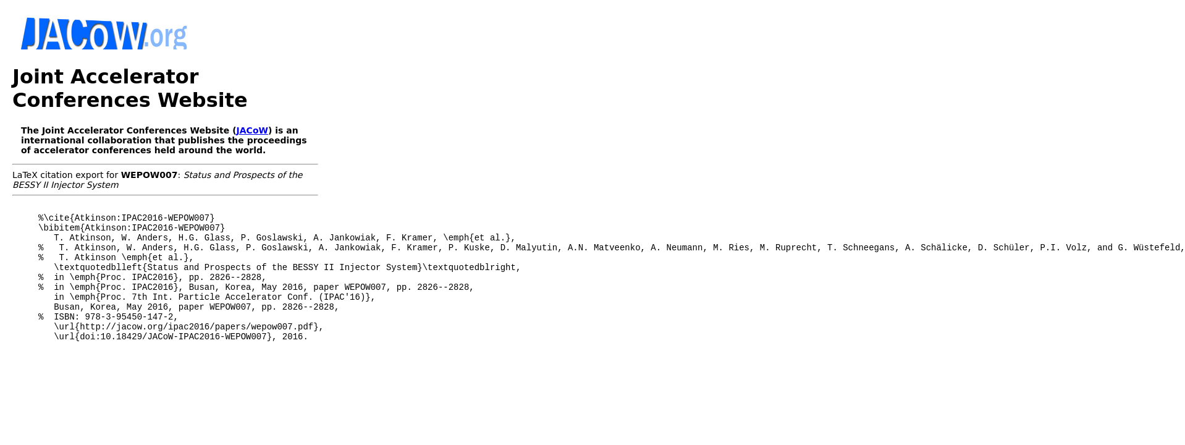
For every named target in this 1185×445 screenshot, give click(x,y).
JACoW (252, 130)
